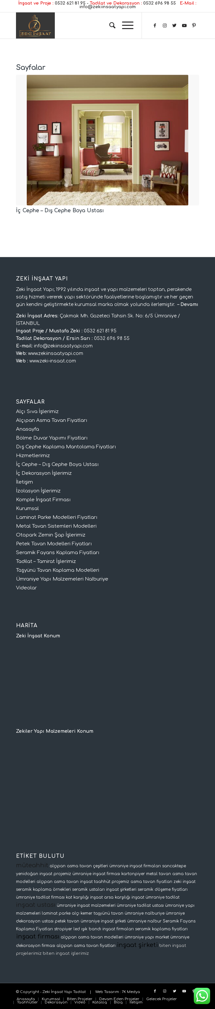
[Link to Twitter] (174, 26)
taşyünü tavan (108, 913)
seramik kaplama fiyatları (161, 929)
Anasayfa (27, 429)
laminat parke (56, 913)
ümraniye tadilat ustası (140, 905)
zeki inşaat (184, 881)
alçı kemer (82, 913)
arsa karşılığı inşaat (124, 897)
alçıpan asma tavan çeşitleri (79, 866)
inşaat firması (37, 936)
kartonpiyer (133, 874)
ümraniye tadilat (162, 897)
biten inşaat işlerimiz (66, 953)
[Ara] (109, 25)
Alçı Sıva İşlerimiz (37, 411)
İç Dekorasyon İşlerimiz (44, 473)
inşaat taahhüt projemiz (104, 881)
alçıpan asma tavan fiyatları (85, 945)
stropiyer (63, 929)
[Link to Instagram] (165, 26)
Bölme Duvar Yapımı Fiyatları (52, 438)
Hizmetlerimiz (33, 455)
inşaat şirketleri (121, 889)
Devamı (189, 304)
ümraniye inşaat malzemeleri (86, 905)
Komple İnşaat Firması (43, 500)
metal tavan (158, 874)
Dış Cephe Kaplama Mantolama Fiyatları (66, 447)
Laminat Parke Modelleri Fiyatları (57, 517)
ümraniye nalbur (144, 921)
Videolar (26, 588)
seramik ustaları (88, 889)
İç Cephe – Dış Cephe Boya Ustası (60, 211)
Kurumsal (27, 508)
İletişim (24, 482)
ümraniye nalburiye (144, 913)
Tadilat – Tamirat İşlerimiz (46, 561)
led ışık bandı (87, 929)
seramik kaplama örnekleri (43, 889)
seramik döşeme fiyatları (163, 889)
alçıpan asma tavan (58, 881)
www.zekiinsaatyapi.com (55, 353)
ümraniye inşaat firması (96, 874)
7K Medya (131, 992)
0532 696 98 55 (159, 3)
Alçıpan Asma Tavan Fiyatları (51, 420)
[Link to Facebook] (155, 26)
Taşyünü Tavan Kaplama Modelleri (57, 570)
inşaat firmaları (118, 929)
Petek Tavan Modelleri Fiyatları (54, 544)
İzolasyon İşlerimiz (38, 491)
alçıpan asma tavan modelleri (92, 937)
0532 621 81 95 (70, 3)
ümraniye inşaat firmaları (135, 866)
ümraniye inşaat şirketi (103, 921)
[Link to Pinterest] (194, 26)
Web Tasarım (107, 992)
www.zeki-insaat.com (52, 361)
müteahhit (32, 865)
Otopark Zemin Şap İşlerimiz (50, 535)
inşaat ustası (35, 905)
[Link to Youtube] (184, 26)
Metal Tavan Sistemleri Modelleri (56, 526)
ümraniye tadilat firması (40, 897)
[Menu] (124, 25)
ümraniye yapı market (147, 937)
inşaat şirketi (137, 945)
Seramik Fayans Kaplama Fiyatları (58, 552)
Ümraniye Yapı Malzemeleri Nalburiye (62, 579)
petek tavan (67, 921)
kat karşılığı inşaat (84, 897)
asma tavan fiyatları (151, 881)
